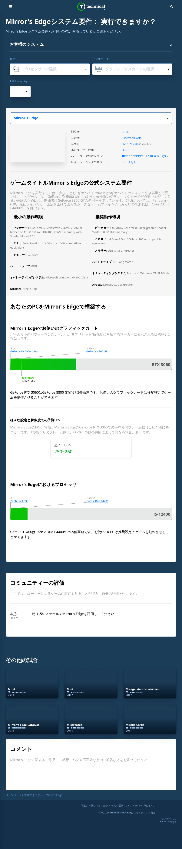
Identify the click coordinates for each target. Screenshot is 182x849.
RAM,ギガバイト (20, 81)
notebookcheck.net (119, 812)
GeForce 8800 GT (96, 351)
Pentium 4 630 (19, 501)
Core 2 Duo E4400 (97, 501)
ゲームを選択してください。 (168, 118)
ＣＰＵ (14, 59)
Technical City (91, 7)
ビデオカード (100, 59)
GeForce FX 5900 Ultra (24, 351)
